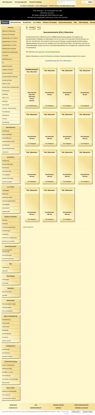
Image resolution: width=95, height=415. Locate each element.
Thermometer (5, 104)
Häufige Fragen (58, 405)
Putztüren (4, 118)
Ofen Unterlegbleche (7, 311)
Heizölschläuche (6, 375)
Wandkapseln (5, 115)
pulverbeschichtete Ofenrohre (9, 76)
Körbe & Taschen (6, 340)
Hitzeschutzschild (6, 171)
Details (58, 411)
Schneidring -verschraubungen (10, 379)
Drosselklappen (6, 111)
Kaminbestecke (6, 353)
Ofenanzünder (6, 323)
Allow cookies (76, 411)
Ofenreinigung (11, 276)
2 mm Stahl (5, 55)
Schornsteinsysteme (10, 246)
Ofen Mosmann (7, 2)
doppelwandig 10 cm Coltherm (10, 38)
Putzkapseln (5, 234)
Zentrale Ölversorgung (10, 361)
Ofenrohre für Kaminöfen (8, 34)
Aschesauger (5, 279)
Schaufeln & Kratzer (7, 356)
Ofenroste (4, 220)
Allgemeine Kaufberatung (8, 31)
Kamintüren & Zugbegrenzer (9, 237)
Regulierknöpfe (6, 211)
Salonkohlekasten (6, 333)
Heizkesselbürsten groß (8, 141)
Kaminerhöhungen (7, 255)
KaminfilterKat (5, 122)
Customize (66, 413)
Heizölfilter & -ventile (7, 372)
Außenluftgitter (6, 204)
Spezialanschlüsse (7, 80)
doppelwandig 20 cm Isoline (9, 45)
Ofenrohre (10, 27)
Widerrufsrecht (35, 408)
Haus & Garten (11, 388)
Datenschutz (13, 408)
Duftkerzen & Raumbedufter (9, 391)
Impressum (13, 405)
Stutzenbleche (6, 208)
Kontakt (58, 408)
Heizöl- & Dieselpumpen (8, 365)
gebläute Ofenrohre (7, 66)
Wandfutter (5, 101)
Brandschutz (10, 157)
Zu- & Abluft (10, 187)
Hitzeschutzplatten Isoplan (9, 304)
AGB (35, 405)
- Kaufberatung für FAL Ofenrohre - (58, 61)
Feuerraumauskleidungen (8, 227)
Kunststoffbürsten (6, 138)
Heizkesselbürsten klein (8, 148)
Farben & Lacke (6, 83)
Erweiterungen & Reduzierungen (10, 87)
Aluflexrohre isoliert (7, 197)
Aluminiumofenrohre (7, 73)
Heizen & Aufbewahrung (10, 316)
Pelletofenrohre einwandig (9, 48)
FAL (3, 62)
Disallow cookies (87, 411)
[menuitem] (66, 3)
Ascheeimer (5, 337)
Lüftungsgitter (5, 190)
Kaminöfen (5, 271)
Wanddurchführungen (7, 178)
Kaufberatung (5, 131)
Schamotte (5, 223)
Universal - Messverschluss (9, 108)
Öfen (10, 264)
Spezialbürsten (6, 145)
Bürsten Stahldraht (7, 134)
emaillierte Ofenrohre (7, 69)
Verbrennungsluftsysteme (8, 201)
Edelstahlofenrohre (7, 59)
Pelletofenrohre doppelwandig (10, 52)
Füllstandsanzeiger (7, 368)
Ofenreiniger (5, 283)
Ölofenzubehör (6, 382)
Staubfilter (4, 295)
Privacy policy (65, 411)
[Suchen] (75, 2)
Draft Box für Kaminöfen (8, 241)
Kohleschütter (5, 326)
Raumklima (11, 288)
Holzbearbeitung (6, 319)
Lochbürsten (5, 152)
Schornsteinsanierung (7, 258)
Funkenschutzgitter (7, 181)
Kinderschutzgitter (6, 307)
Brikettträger (5, 330)
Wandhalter (5, 94)
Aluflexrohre (5, 194)
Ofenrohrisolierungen (7, 164)
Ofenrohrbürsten (10, 127)
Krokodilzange (6, 349)
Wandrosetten (5, 90)
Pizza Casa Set (6, 395)
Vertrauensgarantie (21, 2)
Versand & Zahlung (35, 2)
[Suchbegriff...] (66, 2)
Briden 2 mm (5, 97)
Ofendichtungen (6, 230)
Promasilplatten (6, 174)
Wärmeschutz (5, 167)
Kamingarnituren (10, 346)
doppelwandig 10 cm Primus (9, 41)
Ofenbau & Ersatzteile (11, 216)
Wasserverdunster (7, 291)
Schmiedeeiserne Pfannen (9, 398)
